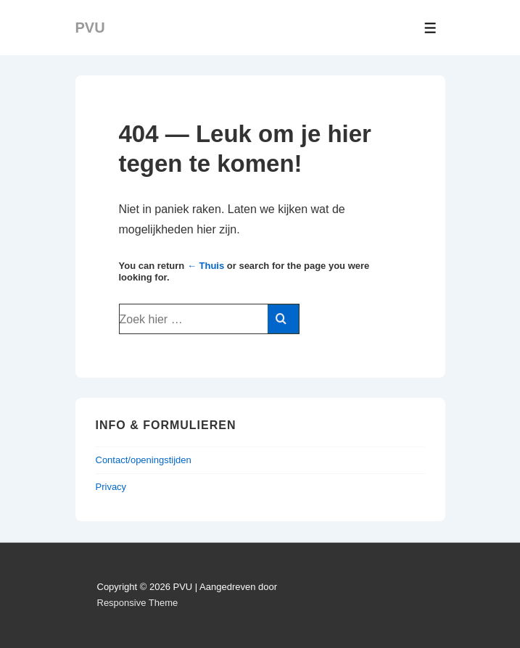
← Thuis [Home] (205, 265)
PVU (90, 28)
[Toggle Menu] (430, 27)
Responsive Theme (137, 602)
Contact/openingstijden (143, 459)
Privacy (111, 486)
